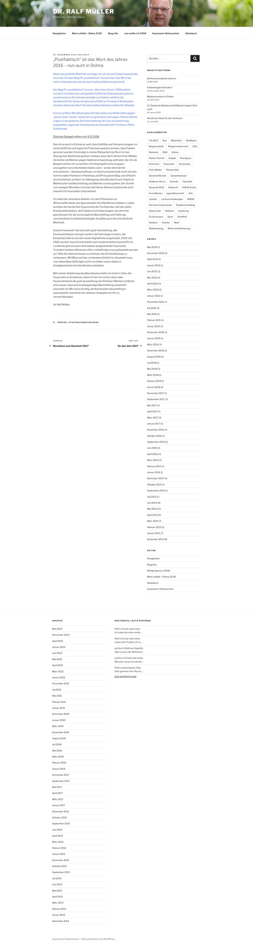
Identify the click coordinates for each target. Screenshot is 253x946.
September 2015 (156, 490)
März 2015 (152, 520)
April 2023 (152, 258)
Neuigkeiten (59, 32)
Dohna (175, 151)
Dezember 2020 (155, 331)
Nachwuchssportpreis (160, 204)
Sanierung (183, 210)
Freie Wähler (155, 169)
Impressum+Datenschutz (165, 32)
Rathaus (169, 210)
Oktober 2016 (154, 435)
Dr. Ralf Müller (83, 11)
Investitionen (155, 192)
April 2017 (152, 410)
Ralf (86, 54)
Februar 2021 (154, 319)
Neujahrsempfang (185, 204)
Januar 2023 (153, 264)
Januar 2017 (153, 423)
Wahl (176, 222)
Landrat (153, 198)
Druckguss (185, 157)
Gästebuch (191, 32)
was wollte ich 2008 (135, 32)
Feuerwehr (169, 163)
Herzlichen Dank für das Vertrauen (165, 117)
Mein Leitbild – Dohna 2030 (87, 32)
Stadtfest (182, 216)
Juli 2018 (151, 362)
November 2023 (155, 252)
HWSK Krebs (189, 186)
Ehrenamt (154, 163)
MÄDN (190, 198)
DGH (164, 151)
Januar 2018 (153, 386)
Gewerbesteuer (178, 175)
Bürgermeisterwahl (178, 145)
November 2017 (155, 392)
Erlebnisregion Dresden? (159, 86)
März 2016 (152, 459)
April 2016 (152, 453)
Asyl (164, 140)
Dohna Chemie (156, 157)
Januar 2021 (153, 325)
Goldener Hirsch (157, 181)
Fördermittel (172, 169)
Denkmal (153, 151)
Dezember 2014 (155, 538)
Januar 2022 (153, 295)
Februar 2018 (154, 380)
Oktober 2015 (154, 484)
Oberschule (155, 210)
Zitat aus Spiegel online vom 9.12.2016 (76, 136)
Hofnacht (173, 186)
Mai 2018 (152, 368)
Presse (62, 322)
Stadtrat (153, 222)
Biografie (113, 32)
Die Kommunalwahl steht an (161, 78)
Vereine (166, 222)
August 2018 (154, 356)
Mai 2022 (152, 277)
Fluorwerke (184, 163)
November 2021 (155, 301)
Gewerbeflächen (157, 175)
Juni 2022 (152, 270)
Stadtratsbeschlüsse (83, 322)
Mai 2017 (152, 404)
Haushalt (187, 181)
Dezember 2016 (155, 429)
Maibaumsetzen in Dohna (160, 96)
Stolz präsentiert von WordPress (98, 938)
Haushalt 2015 (156, 186)
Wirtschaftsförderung (179, 227)
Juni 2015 (152, 502)
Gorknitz (174, 181)
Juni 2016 (152, 447)
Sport (170, 216)
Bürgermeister (156, 145)
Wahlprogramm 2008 (158, 570)
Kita (190, 192)
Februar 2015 (154, 526)
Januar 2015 (153, 532)
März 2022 (152, 289)
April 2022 (152, 283)
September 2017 (156, 398)
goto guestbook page (125, 675)
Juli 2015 (151, 496)
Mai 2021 (152, 313)
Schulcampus (156, 216)
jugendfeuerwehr (175, 192)
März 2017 (152, 417)
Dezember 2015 (155, 477)
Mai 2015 (152, 508)
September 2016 (156, 441)
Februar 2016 (154, 465)
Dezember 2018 (155, 350)
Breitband (191, 140)
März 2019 (152, 344)
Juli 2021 (151, 307)
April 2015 (152, 514)
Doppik (172, 157)
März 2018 (152, 374)
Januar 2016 (153, 471)
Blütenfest (176, 140)
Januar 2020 (153, 337)
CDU (194, 145)
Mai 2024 (152, 246)
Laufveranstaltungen (172, 198)
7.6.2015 (153, 140)
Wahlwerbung (156, 227)
